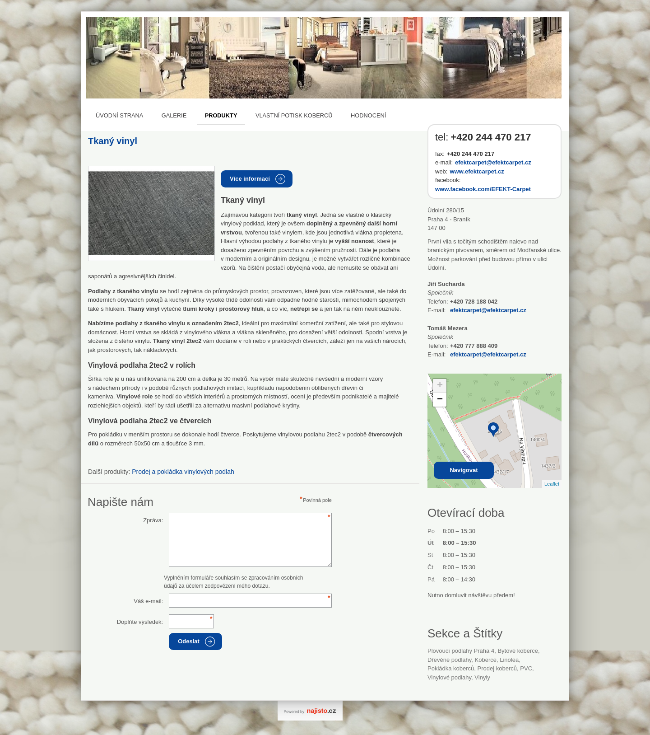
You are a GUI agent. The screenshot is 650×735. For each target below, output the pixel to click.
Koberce (486, 659)
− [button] (440, 400)
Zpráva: (153, 520)
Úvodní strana (119, 115)
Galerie (174, 115)
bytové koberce (517, 650)
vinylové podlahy (449, 677)
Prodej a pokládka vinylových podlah (183, 471)
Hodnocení (368, 115)
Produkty (221, 115)
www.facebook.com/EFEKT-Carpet (483, 189)
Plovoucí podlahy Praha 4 (460, 650)
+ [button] (440, 386)
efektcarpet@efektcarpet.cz (493, 162)
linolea (509, 659)
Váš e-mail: (148, 601)
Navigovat (464, 470)
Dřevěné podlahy (449, 659)
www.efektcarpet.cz (477, 171)
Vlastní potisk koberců (294, 115)
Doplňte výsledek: (140, 621)
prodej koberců (497, 668)
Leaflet (551, 484)
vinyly (482, 677)
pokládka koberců (450, 668)
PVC (526, 668)
